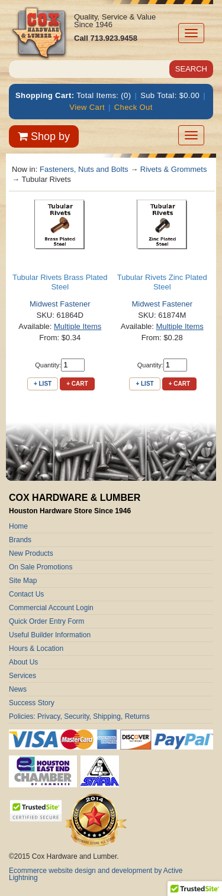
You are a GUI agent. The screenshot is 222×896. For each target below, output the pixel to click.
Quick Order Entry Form (46, 621)
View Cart (87, 107)
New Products (31, 553)
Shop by (44, 136)
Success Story (31, 703)
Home (18, 526)
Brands (20, 540)
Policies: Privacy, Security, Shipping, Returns (79, 716)
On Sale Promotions (40, 567)
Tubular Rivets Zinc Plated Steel (162, 282)
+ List (43, 383)
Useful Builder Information (50, 635)
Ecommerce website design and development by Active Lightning (96, 874)
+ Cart (77, 383)
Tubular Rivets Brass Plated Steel (60, 282)
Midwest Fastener (60, 303)
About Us (23, 662)
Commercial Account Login (51, 608)
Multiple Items (77, 326)
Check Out (133, 107)
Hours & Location (36, 648)
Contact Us (26, 594)
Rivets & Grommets (173, 169)
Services (22, 676)
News (18, 689)
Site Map (23, 580)
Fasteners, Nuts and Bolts (84, 169)
